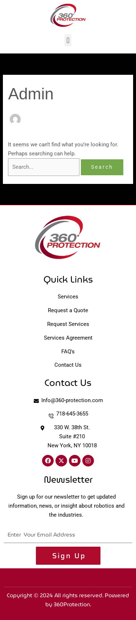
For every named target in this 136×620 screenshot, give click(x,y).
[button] (68, 40)
